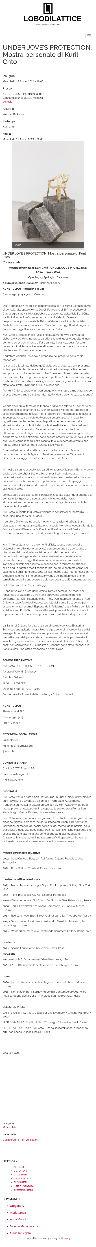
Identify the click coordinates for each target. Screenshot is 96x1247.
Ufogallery (17, 1206)
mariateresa (18, 1212)
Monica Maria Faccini (24, 1226)
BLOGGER (20, 1182)
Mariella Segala (20, 1233)
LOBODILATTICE (49, 19)
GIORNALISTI (22, 1178)
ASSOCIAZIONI (23, 1190)
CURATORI (20, 1170)
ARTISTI (19, 1166)
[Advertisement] (48, 1088)
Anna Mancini (19, 1219)
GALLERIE (20, 1174)
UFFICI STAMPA (24, 1186)
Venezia (7, 101)
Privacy (65, 1238)
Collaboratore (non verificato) (20, 1139)
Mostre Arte (10, 1127)
